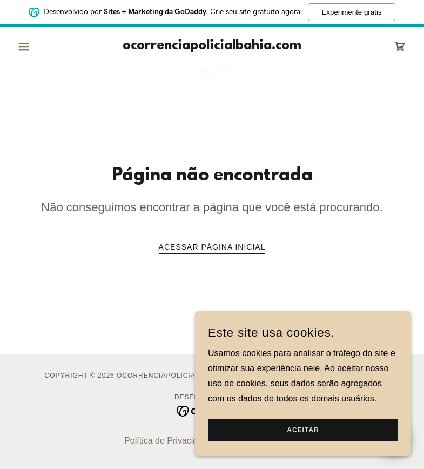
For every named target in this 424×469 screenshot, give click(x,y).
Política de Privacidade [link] (168, 440)
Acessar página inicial (212, 247)
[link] (212, 46)
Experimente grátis (351, 12)
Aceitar (303, 430)
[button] (43, 46)
